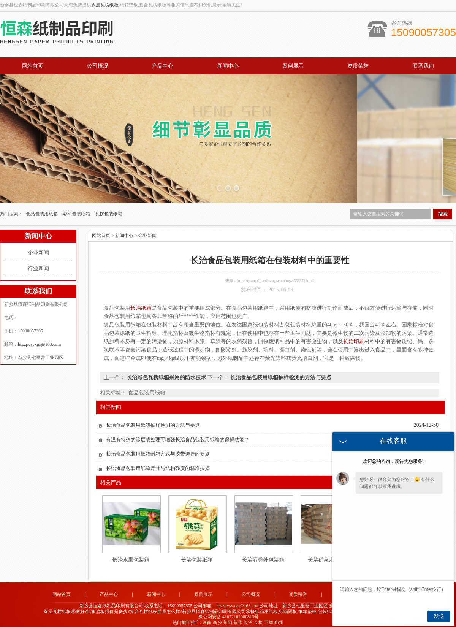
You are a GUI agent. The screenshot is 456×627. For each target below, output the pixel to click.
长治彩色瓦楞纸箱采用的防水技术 (166, 373)
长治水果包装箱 (130, 555)
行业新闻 (38, 264)
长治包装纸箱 (197, 555)
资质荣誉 (358, 66)
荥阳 (227, 618)
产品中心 (162, 66)
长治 (248, 618)
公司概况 (97, 66)
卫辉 (268, 618)
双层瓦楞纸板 (105, 5)
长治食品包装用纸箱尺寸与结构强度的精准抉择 (158, 464)
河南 (207, 618)
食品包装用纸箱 (42, 209)
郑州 (278, 618)
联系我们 (423, 66)
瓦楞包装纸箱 (108, 209)
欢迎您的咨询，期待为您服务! (393, 461)
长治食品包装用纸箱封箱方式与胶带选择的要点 (158, 449)
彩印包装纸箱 (77, 209)
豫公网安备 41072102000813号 (228, 612)
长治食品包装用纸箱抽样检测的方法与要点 (280, 373)
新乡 (217, 618)
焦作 (237, 618)
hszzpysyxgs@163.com (39, 339)
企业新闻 (38, 248)
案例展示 (293, 66)
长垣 (258, 618)
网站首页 (32, 66)
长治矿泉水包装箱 (329, 555)
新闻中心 (228, 66)
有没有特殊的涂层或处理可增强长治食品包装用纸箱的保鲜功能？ (177, 435)
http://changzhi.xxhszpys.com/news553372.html (275, 276)
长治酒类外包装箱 (263, 555)
